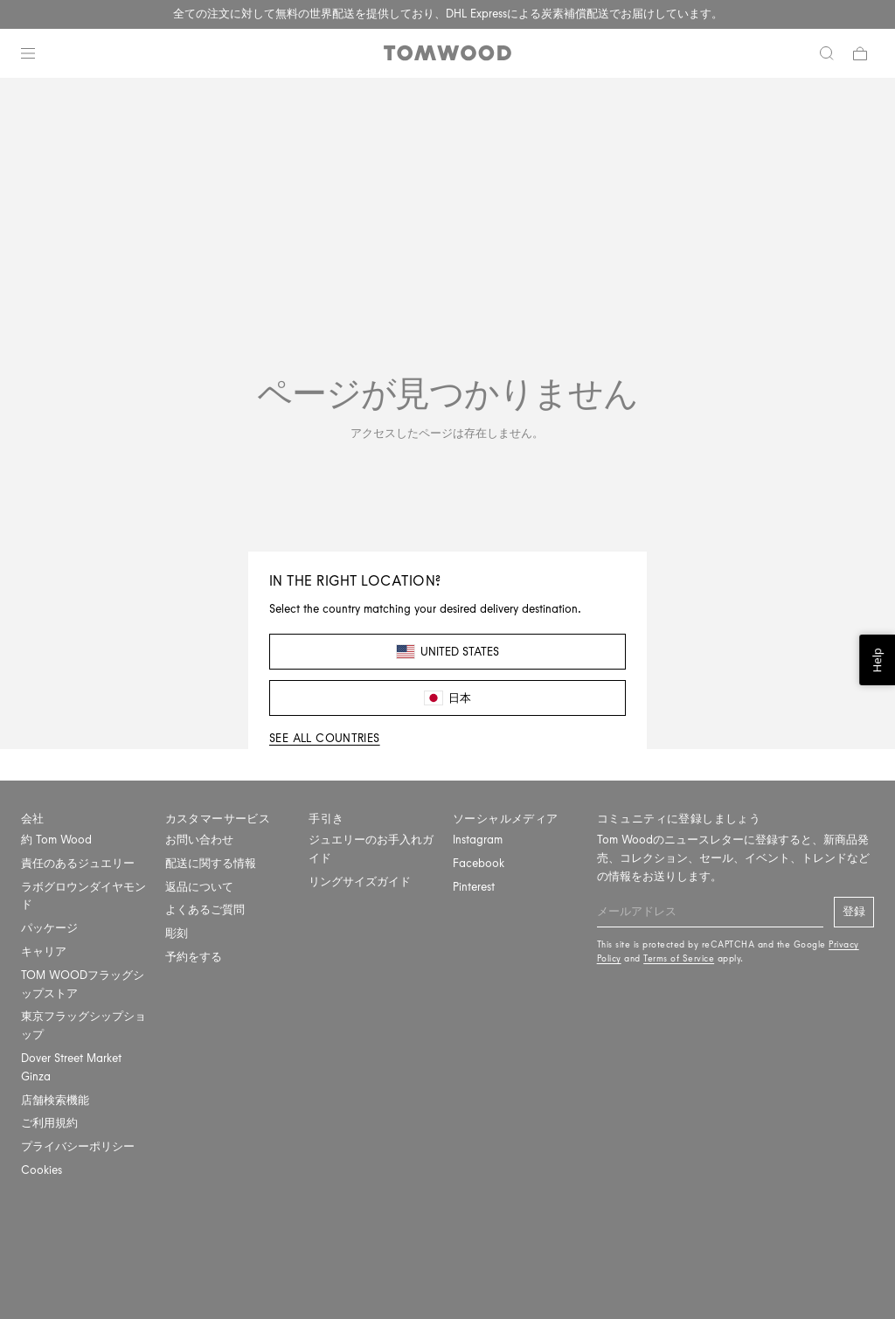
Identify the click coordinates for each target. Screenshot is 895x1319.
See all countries (324, 738)
